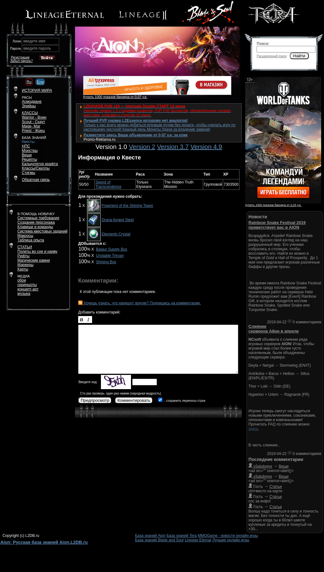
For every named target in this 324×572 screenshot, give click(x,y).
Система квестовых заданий (42, 231)
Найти (299, 55)
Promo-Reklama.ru (99, 139)
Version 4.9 (206, 146)
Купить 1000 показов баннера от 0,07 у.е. (115, 97)
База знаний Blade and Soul (159, 540)
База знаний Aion (150, 535)
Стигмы (28, 173)
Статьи (276, 486)
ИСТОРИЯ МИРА (37, 90)
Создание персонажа (36, 222)
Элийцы (29, 106)
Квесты (28, 142)
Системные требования (38, 218)
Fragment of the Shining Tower (127, 205)
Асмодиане (31, 101)
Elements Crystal (116, 234)
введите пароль (37, 48)
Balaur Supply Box (111, 249)
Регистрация (20, 57)
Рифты (23, 256)
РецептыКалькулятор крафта (40, 161)
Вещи (27, 155)
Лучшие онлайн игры (230, 540)
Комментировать (133, 400)
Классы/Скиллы (36, 168)
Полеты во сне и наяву (37, 251)
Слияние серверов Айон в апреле (273, 328)
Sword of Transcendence (108, 184)
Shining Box (106, 262)
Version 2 (142, 146)
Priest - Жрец (33, 130)
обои (21, 280)
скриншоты (27, 285)
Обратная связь (36, 179)
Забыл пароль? (21, 61)
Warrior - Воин (34, 117)
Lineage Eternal (198, 540)
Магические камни (33, 260)
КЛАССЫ (30, 113)
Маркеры (25, 265)
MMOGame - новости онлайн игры (228, 535)
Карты (22, 269)
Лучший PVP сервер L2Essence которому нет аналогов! (136, 120)
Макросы (25, 235)
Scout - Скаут (33, 122)
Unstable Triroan (110, 255)
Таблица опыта (30, 240)
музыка (23, 293)
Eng (40, 82)
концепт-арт (28, 289)
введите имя (34, 41)
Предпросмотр (95, 400)
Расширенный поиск (271, 56)
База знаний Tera (181, 535)
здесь (253, 428)
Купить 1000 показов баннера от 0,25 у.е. (273, 205)
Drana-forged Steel (118, 220)
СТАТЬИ (24, 247)
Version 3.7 (173, 146)
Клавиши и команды (35, 227)
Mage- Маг (31, 126)
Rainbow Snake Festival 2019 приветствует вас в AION (277, 225)
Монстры (30, 150)
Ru (29, 82)
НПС (26, 146)
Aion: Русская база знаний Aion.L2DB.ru (44, 542)
